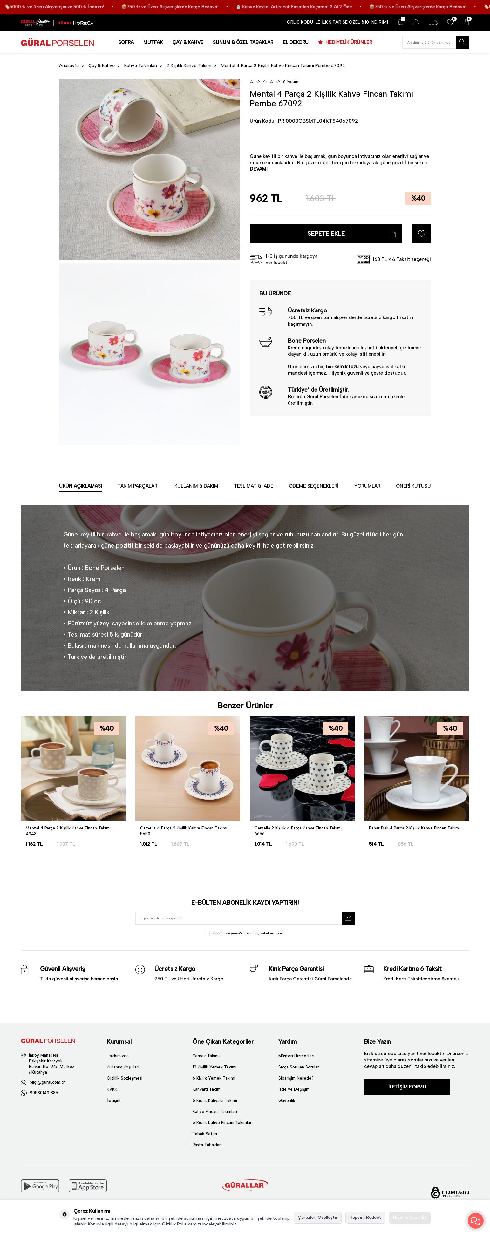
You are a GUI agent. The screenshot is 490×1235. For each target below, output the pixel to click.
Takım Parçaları (138, 486)
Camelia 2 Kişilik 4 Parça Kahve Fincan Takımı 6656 (298, 831)
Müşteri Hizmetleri (296, 1056)
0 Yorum (290, 81)
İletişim (113, 1100)
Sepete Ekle (326, 233)
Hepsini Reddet (365, 1217)
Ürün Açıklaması (80, 486)
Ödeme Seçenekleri (313, 486)
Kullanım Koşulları (123, 1067)
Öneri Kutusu (413, 486)
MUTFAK (153, 42)
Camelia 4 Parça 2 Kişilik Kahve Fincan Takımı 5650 (183, 831)
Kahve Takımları (140, 65)
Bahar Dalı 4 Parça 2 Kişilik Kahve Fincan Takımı (414, 828)
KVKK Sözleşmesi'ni (228, 933)
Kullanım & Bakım (196, 486)
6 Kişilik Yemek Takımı (214, 1078)
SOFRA (126, 42)
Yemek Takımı (206, 1056)
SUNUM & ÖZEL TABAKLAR (243, 42)
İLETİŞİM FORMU (407, 1087)
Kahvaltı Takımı (207, 1089)
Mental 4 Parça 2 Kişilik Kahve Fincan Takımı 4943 (68, 831)
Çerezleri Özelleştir (317, 1217)
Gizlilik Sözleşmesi (124, 1078)
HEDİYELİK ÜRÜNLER (348, 42)
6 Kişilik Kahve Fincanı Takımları (223, 1122)
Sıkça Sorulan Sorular (298, 1067)
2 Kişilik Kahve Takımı (189, 65)
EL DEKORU (296, 42)
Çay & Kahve (101, 65)
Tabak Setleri (206, 1133)
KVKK (112, 1089)
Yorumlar (367, 486)
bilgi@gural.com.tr (47, 1082)
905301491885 (44, 1092)
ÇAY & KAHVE (187, 42)
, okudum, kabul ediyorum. (245, 933)
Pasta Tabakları (207, 1145)
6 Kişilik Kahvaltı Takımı (215, 1100)
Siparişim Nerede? (296, 1078)
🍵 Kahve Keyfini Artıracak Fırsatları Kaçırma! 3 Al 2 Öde (325, 7)
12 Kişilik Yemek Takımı (214, 1067)
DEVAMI (259, 169)
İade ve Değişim (294, 1089)
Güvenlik (286, 1100)
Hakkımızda (118, 1056)
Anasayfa (69, 65)
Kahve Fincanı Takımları (215, 1111)
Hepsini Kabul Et (409, 1217)
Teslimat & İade (253, 486)
